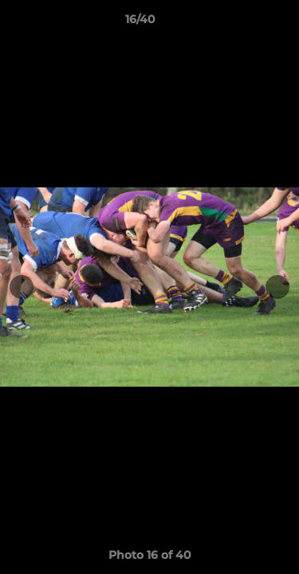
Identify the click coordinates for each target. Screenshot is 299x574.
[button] (241, 23)
